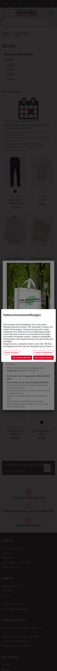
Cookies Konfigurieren (43, 352)
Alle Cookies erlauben (43, 358)
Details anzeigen (11, 352)
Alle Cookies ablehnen (21, 358)
